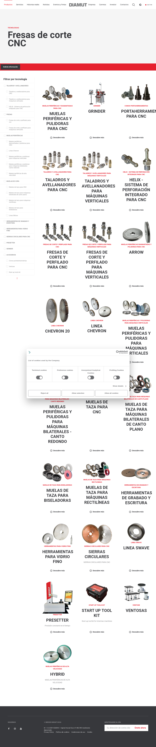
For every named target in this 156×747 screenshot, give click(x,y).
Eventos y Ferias (59, 5)
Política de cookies (62, 732)
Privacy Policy (49, 732)
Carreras (102, 5)
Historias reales (33, 5)
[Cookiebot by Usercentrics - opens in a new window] (118, 352)
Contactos (124, 5)
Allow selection (78, 393)
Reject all (44, 393)
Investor (113, 5)
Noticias (46, 5)
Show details (118, 386)
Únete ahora (140, 728)
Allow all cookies (111, 393)
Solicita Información (10, 67)
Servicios (19, 5)
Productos (8, 5)
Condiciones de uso (78, 732)
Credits (89, 732)
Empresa (91, 5)
